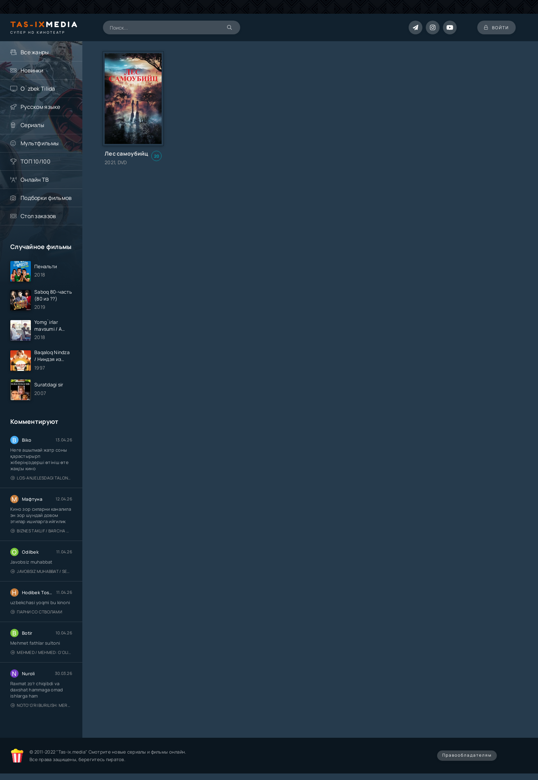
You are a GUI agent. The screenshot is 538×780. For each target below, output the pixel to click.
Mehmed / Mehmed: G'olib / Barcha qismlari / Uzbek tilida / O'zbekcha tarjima (41, 652)
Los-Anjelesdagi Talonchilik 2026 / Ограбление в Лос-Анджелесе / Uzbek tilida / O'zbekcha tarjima (41, 478)
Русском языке (40, 107)
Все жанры (35, 52)
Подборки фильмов (46, 198)
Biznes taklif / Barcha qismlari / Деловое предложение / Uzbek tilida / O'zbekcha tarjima (41, 531)
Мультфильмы (40, 143)
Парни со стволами (36, 612)
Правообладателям (467, 755)
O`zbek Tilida (38, 88)
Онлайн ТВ (35, 179)
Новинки (32, 70)
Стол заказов (38, 216)
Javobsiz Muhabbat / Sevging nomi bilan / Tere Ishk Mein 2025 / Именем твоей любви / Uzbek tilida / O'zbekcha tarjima (41, 571)
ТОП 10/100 (35, 161)
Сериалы (32, 125)
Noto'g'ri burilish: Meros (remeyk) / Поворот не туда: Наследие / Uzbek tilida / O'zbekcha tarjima (41, 705)
